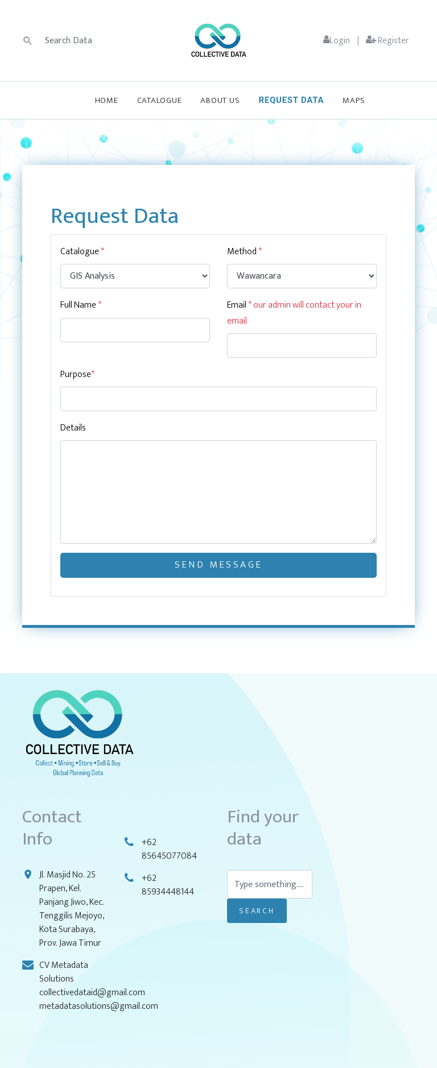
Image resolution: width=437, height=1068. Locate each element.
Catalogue (159, 100)
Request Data (291, 100)
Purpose (75, 374)
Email (294, 312)
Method (244, 251)
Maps (354, 100)
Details (73, 428)
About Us (220, 100)
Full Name (80, 305)
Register (387, 40)
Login (336, 40)
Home (106, 100)
